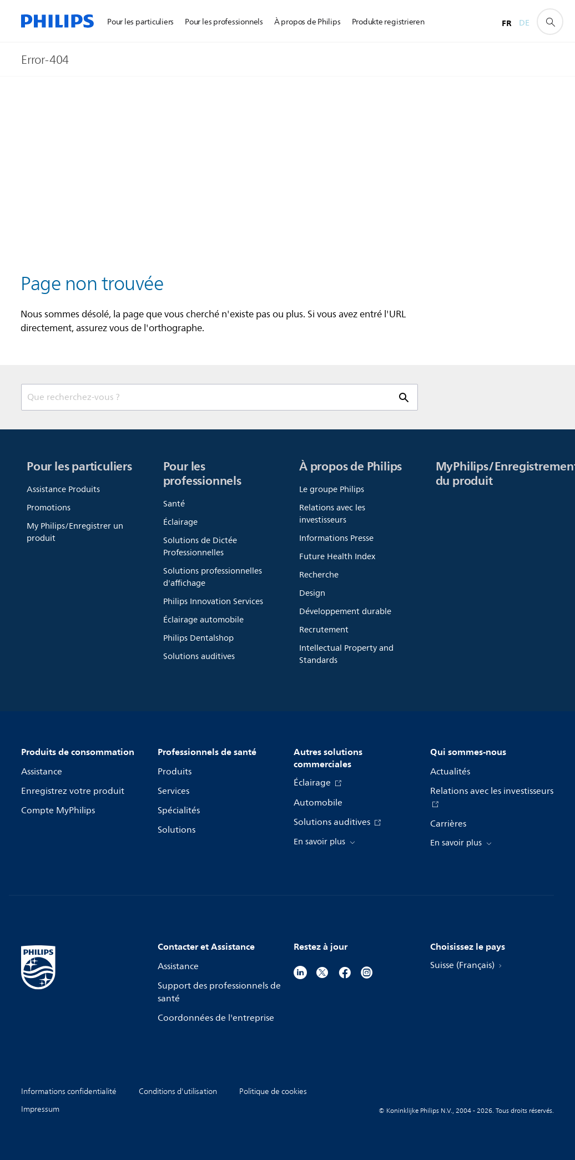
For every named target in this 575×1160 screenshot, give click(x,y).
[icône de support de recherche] (550, 21)
